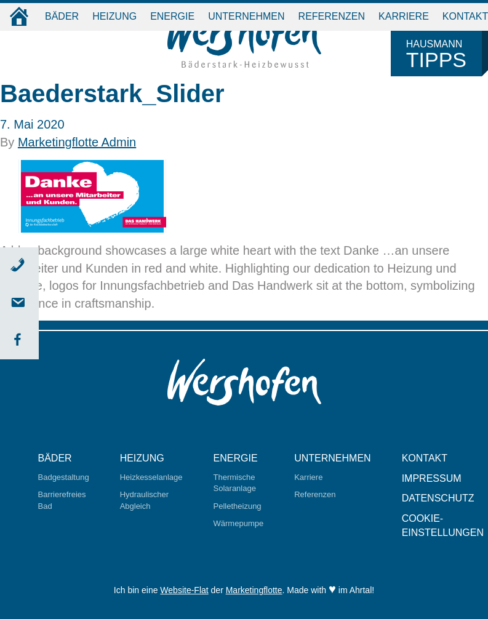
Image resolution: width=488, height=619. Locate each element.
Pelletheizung (238, 506)
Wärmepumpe (239, 523)
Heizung (114, 16)
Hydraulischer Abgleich (144, 500)
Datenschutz (438, 498)
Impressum (432, 478)
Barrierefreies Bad (62, 500)
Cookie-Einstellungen (443, 525)
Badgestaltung (63, 477)
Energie (172, 16)
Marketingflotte (254, 590)
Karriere (403, 16)
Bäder (62, 16)
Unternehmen (246, 16)
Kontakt (424, 458)
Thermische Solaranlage (235, 483)
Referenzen (331, 16)
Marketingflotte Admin (77, 142)
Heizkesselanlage (151, 477)
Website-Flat (184, 590)
